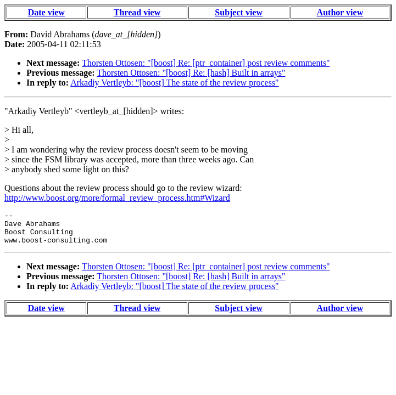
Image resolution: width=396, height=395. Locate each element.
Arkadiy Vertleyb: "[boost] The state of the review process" (174, 82)
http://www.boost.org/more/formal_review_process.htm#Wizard (117, 197)
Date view (46, 12)
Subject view (239, 12)
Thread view (137, 12)
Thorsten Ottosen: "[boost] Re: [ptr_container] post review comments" (206, 62)
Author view (340, 12)
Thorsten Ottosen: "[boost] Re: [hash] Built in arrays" (191, 72)
